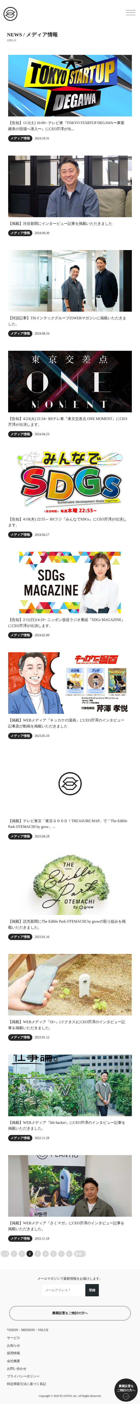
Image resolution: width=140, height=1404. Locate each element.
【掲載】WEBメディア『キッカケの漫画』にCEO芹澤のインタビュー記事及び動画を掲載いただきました (66, 723)
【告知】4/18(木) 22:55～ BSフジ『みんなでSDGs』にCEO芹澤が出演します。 (67, 522)
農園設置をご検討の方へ (70, 1313)
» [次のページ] (69, 1254)
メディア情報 (20, 138)
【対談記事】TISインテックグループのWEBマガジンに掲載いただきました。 (67, 321)
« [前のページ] (14, 1254)
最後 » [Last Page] (80, 1254)
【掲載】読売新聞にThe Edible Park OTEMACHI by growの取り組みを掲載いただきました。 (67, 924)
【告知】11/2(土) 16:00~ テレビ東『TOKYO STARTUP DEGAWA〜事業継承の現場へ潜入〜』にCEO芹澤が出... (66, 126)
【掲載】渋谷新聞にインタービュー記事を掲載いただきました (60, 224)
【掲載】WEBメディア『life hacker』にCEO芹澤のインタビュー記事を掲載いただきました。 (66, 1126)
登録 (92, 1290)
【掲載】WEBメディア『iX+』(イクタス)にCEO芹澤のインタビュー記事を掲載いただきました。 (66, 1025)
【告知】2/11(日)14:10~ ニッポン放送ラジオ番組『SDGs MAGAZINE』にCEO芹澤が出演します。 (66, 623)
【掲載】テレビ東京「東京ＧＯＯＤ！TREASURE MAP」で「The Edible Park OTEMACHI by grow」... (67, 824)
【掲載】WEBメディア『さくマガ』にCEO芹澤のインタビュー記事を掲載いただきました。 (66, 1226)
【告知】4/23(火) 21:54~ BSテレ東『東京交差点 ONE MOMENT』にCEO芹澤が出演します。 (67, 422)
